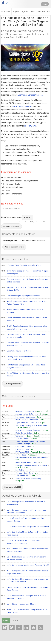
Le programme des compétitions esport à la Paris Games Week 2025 (23, 357)
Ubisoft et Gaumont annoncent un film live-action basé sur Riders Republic (25, 558)
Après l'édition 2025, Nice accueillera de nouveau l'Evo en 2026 (25, 374)
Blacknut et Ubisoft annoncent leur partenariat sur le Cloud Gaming (24, 610)
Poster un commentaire (14, 247)
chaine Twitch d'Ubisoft (22, 106)
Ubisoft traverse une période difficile (18, 604)
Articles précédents (12, 384)
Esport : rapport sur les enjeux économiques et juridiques (22, 310)
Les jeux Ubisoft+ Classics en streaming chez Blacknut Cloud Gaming (25, 588)
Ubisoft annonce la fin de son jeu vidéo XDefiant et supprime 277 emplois (23, 597)
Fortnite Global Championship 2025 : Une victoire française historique (23, 366)
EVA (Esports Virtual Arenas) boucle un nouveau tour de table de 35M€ (24, 288)
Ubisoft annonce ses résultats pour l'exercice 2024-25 (25, 565)
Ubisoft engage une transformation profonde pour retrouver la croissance (24, 511)
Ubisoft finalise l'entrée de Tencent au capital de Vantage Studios (22, 519)
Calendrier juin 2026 (12, 487)
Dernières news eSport (15, 259)
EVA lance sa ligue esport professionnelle (20, 296)
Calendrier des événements (18, 396)
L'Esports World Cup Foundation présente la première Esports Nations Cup (25, 343)
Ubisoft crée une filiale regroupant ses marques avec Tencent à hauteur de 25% (24, 580)
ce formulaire (30, 126)
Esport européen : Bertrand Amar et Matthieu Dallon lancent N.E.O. (24, 319)
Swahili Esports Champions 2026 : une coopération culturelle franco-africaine (24, 327)
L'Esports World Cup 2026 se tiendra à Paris (21, 265)
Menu (44, 4)
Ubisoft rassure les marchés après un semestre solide (25, 526)
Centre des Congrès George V (30, 95)
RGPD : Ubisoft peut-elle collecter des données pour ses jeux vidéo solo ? (24, 549)
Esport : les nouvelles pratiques (16, 351)
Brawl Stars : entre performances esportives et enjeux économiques (24, 272)
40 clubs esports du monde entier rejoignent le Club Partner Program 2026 (24, 302)
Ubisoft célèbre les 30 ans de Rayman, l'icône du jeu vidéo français (24, 533)
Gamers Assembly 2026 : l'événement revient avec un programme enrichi (24, 335)
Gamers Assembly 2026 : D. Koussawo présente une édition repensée (24, 280)
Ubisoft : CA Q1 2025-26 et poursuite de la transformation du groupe (20, 541)
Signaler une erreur (11, 226)
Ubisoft (27, 217)
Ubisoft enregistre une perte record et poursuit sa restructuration (23, 503)
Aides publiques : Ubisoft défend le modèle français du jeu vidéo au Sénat (24, 572)
